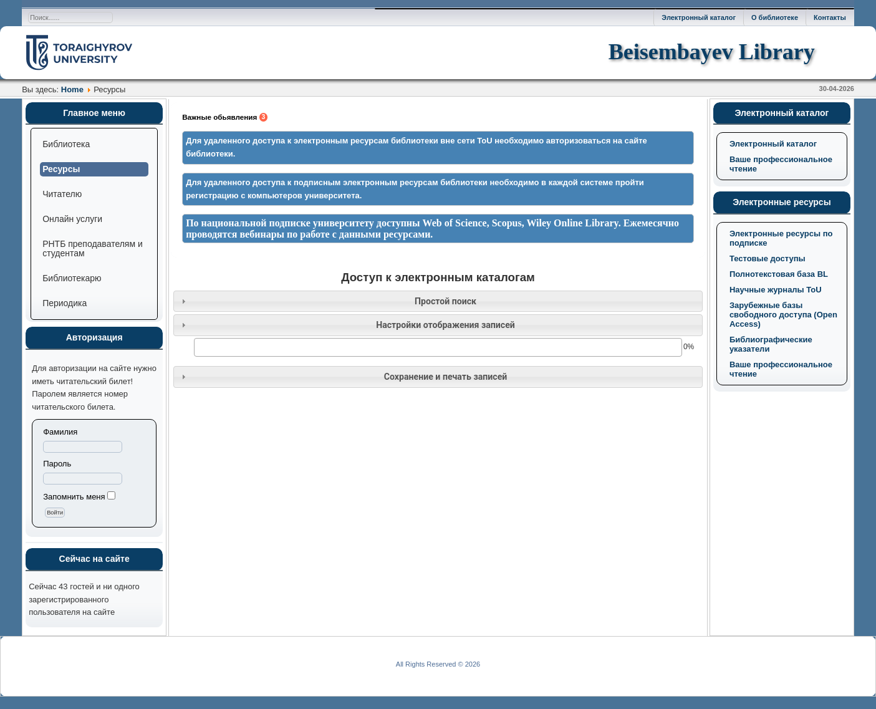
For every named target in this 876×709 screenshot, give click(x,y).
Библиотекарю (71, 278)
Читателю (62, 194)
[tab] (438, 301)
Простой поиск (445, 301)
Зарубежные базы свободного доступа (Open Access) (783, 315)
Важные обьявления (224, 117)
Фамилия (60, 431)
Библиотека (66, 144)
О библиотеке (774, 17)
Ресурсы (61, 169)
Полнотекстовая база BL (778, 274)
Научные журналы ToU (775, 289)
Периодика (64, 303)
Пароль (57, 463)
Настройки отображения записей (445, 325)
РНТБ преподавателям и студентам (92, 248)
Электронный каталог (699, 17)
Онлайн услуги (72, 219)
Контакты (830, 17)
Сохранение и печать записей (446, 377)
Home (72, 89)
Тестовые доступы (767, 258)
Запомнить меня (74, 496)
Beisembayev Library (712, 51)
